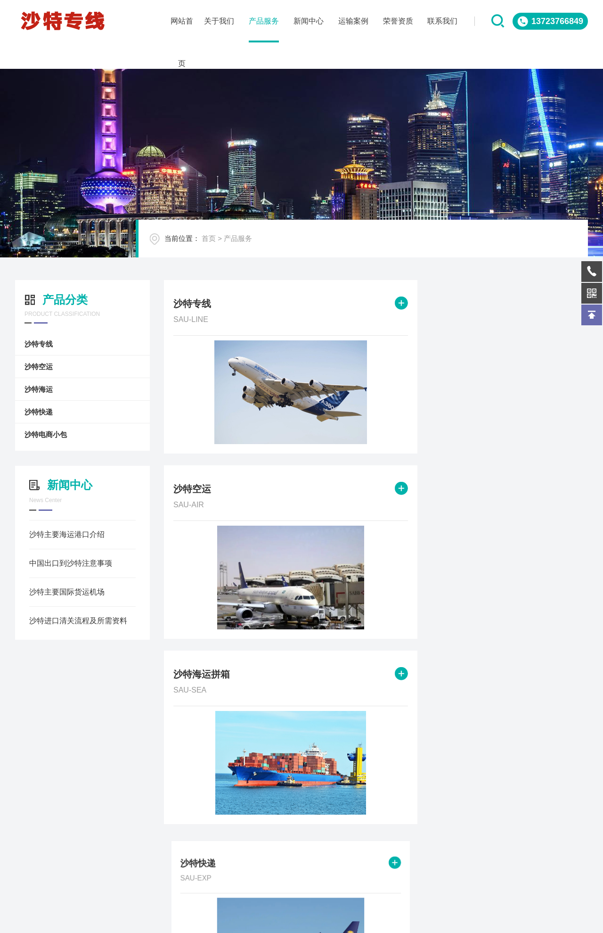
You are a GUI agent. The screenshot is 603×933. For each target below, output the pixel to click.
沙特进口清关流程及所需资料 (71, 621)
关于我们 (34, 915)
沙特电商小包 (38, 434)
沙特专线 (31, 344)
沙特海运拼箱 (491, 306)
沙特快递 (31, 412)
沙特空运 (31, 367)
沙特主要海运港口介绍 (60, 534)
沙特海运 (31, 389)
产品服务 (261, 248)
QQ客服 (529, 863)
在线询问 (434, 863)
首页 (232, 248)
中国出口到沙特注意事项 (63, 563)
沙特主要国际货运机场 (60, 592)
